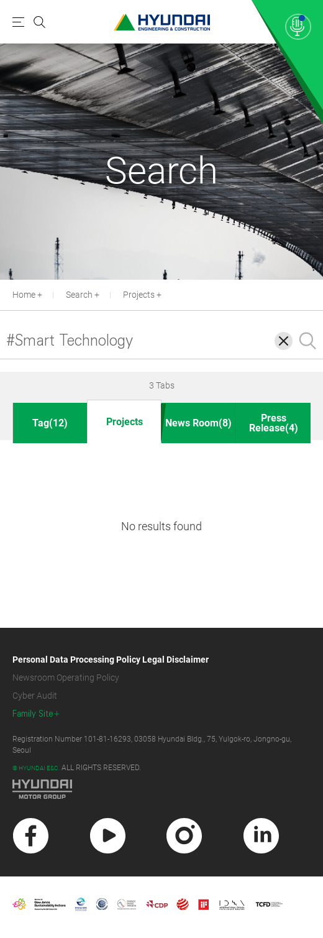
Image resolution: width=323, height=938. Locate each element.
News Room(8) (198, 423)
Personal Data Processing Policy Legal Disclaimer (110, 659)
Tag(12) (50, 423)
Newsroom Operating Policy (65, 678)
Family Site (32, 713)
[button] (316, 293)
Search (79, 295)
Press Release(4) (273, 423)
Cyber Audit (34, 696)
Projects (139, 295)
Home (23, 295)
